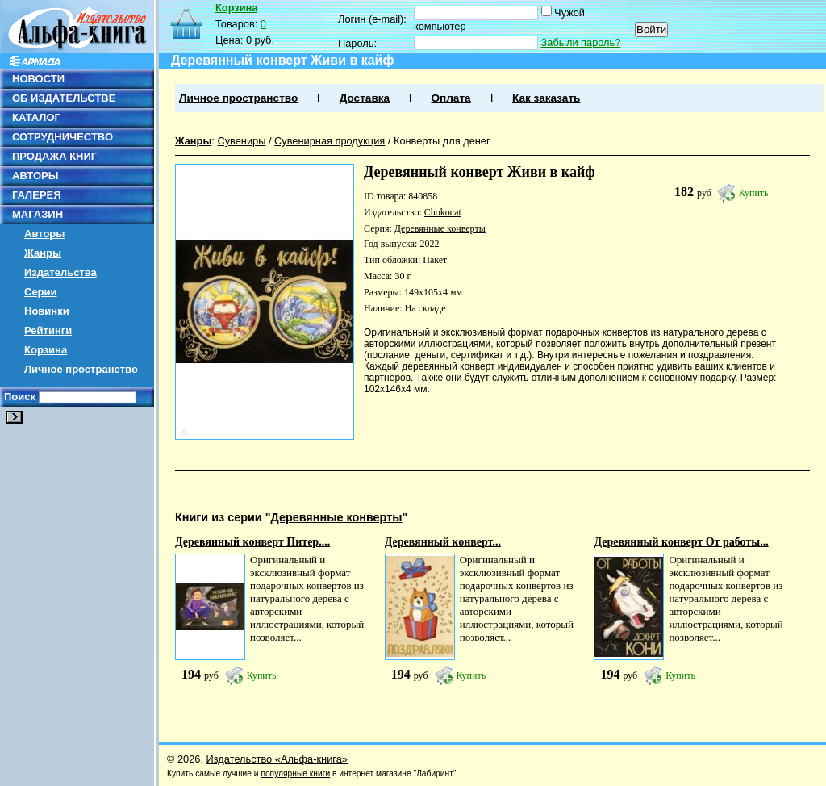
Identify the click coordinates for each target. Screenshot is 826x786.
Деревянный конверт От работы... (681, 542)
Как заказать (546, 98)
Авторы (44, 234)
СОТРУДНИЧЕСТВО (62, 137)
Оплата (450, 98)
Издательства (60, 272)
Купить (754, 193)
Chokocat (442, 212)
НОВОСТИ (38, 79)
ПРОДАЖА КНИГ (54, 156)
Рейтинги (48, 330)
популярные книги (295, 773)
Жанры (42, 253)
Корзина (45, 350)
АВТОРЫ (35, 175)
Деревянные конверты (440, 228)
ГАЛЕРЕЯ (36, 195)
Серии (40, 292)
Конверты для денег (442, 141)
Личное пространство (81, 369)
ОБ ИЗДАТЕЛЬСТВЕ (63, 98)
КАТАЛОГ (36, 117)
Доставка (365, 98)
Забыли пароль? (581, 42)
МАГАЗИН (37, 214)
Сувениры (241, 141)
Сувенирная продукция (329, 141)
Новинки (46, 311)
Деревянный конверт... (443, 542)
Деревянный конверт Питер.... (252, 542)
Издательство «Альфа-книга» (277, 759)
